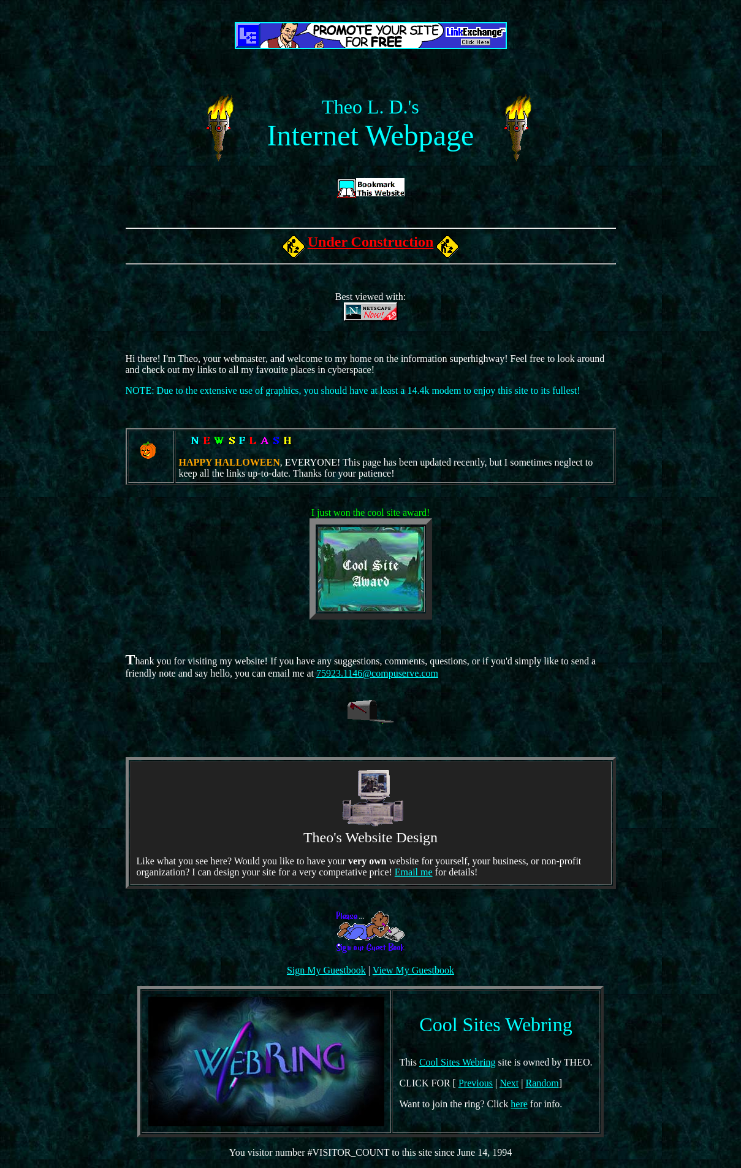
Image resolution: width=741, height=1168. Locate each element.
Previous (475, 1083)
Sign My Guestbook (326, 970)
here (519, 1104)
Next (509, 1083)
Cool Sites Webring (457, 1062)
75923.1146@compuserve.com (377, 673)
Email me (414, 872)
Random (541, 1083)
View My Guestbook (413, 970)
